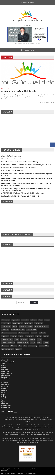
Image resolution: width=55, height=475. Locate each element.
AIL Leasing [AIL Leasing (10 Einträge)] (5, 320)
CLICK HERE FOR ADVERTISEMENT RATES (27, 43)
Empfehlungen (6, 373)
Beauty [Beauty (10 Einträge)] (47, 320)
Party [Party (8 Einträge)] (39, 339)
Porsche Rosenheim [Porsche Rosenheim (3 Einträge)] (8, 342)
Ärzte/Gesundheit (7, 362)
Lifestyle (4, 390)
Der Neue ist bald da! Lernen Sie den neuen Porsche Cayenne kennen (26, 165)
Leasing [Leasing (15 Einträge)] (38, 336)
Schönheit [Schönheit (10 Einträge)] (5, 346)
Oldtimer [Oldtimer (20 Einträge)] (32, 339)
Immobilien (5, 384)
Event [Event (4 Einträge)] (15, 326)
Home (2, 473)
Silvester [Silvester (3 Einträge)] (13, 346)
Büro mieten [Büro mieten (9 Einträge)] (28, 323)
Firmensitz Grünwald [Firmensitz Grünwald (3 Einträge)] (17, 330)
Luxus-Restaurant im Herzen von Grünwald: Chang (19, 162)
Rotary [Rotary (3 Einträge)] (46, 342)
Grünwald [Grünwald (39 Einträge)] (42, 333)
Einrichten (5, 371)
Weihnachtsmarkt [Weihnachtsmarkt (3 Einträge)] (7, 349)
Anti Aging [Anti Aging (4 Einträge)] (25, 320)
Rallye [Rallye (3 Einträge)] (33, 342)
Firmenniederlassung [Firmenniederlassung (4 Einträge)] (41, 326)
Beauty (3, 365)
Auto (3, 364)
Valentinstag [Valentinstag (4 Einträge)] (33, 346)
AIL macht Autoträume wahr (11, 156)
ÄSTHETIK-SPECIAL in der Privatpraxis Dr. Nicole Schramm (22, 193)
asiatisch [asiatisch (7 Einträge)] (33, 320)
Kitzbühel (4, 386)
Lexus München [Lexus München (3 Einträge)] (7, 339)
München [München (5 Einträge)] (24, 339)
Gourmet (4, 383)
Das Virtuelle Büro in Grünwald (12, 171)
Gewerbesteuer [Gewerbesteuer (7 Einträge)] (31, 330)
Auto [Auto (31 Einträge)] (40, 320)
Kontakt (13, 473)
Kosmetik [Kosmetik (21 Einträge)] (13, 336)
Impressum (20, 473)
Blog (7, 473)
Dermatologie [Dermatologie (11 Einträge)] (6, 326)
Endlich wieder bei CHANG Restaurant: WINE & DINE (20, 196)
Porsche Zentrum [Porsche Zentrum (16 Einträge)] (22, 342)
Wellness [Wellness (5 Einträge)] (18, 349)
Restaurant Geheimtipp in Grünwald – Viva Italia (18, 168)
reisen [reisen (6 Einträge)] (39, 342)
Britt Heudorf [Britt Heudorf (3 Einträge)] (6, 323)
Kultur (3, 388)
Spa (2, 400)
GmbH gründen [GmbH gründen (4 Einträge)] (23, 333)
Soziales (4, 398)
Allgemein (5, 360)
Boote (3, 367)
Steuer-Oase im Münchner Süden (13, 159)
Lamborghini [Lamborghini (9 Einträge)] (29, 336)
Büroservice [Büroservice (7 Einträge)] (38, 323)
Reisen (3, 396)
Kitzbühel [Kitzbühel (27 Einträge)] (5, 336)
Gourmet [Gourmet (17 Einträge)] (34, 333)
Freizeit (4, 377)
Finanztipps (5, 375)
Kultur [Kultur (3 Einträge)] (21, 336)
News (3, 394)
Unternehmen (6, 405)
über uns (4, 404)
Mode (3, 392)
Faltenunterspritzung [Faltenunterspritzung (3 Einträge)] (25, 326)
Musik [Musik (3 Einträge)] (16, 339)
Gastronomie (6, 379)
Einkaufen (5, 369)
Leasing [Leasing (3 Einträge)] (46, 336)
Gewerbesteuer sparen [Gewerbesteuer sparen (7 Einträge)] (9, 333)
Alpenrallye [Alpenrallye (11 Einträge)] (15, 320)
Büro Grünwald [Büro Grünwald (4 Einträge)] (17, 323)
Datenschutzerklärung (30, 473)
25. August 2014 (43, 102)
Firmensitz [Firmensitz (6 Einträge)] (5, 330)
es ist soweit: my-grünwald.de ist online (19, 91)
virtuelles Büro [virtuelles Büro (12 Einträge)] (43, 346)
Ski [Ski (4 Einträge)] (20, 346)
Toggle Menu (27, 2)
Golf (2, 381)
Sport (3, 402)
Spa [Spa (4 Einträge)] (25, 346)
